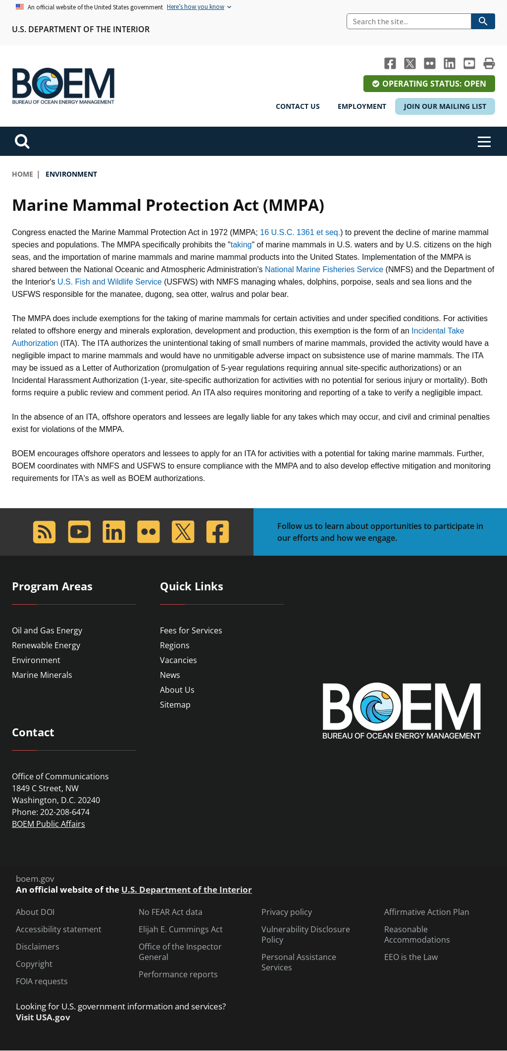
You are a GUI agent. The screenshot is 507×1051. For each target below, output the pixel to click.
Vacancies (178, 660)
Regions (175, 645)
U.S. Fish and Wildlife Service (109, 282)
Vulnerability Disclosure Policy (305, 934)
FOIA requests (42, 981)
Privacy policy (286, 912)
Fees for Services (191, 630)
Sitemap (175, 704)
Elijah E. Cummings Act (181, 929)
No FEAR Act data (171, 912)
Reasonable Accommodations (417, 934)
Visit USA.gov (43, 1017)
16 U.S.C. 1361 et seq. (300, 232)
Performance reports (178, 974)
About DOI (35, 912)
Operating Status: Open (434, 83)
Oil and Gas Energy (47, 630)
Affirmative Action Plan (426, 912)
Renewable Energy (46, 645)
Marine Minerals (42, 674)
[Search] (409, 21)
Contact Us (298, 106)
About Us (177, 689)
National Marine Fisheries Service (324, 269)
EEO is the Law (411, 957)
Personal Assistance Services (298, 962)
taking (241, 244)
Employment (362, 106)
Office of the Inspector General (180, 952)
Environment (36, 660)
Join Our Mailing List (445, 106)
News (170, 674)
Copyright (34, 964)
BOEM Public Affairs (48, 823)
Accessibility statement (58, 929)
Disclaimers (37, 947)
